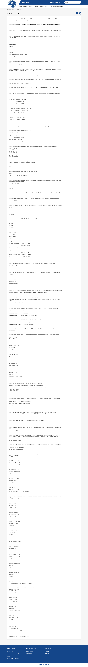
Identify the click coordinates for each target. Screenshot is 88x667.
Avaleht (20, 6)
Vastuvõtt (25, 6)
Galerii (46, 653)
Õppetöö (31, 6)
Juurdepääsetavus (54, 2)
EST (60, 2)
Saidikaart (47, 664)
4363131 (8, 656)
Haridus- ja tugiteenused (58, 6)
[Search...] (80, 2)
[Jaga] (77, 13)
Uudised (46, 651)
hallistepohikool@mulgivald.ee (13, 658)
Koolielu (37, 6)
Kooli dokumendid (44, 6)
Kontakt (50, 6)
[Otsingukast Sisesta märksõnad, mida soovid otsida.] (72, 2)
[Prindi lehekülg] (80, 13)
